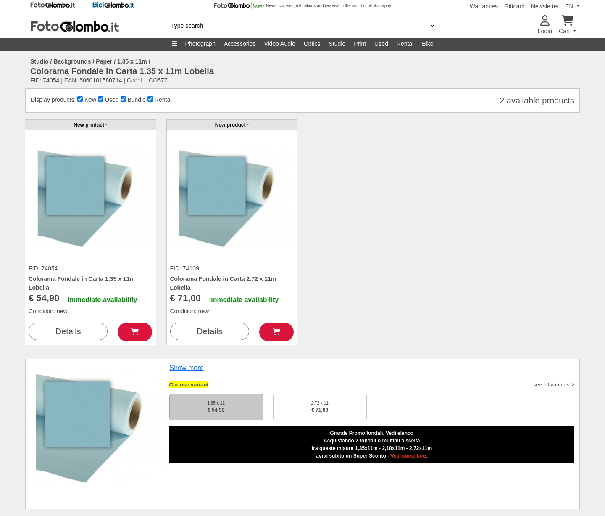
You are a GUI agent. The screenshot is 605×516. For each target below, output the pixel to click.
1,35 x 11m (132, 61)
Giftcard (514, 6)
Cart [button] (566, 25)
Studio (337, 43)
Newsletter (545, 6)
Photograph (200, 43)
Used (381, 43)
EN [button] (570, 6)
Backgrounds (72, 61)
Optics (312, 43)
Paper (104, 61)
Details (68, 331)
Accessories (239, 43)
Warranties (484, 6)
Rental (405, 43)
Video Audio (279, 43)
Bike (427, 43)
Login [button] (545, 25)
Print (360, 43)
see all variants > (553, 384)
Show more (187, 367)
